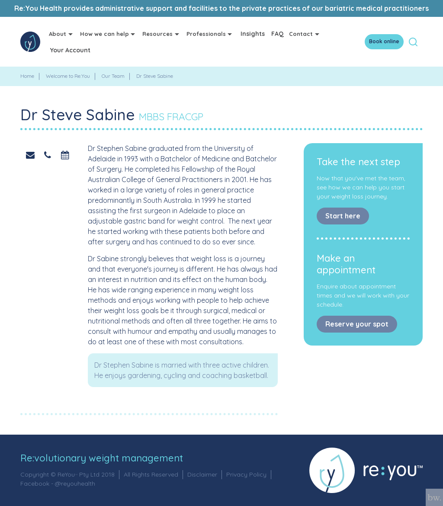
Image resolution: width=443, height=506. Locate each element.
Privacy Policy (246, 474)
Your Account (70, 50)
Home (27, 76)
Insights (253, 34)
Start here (342, 215)
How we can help (104, 33)
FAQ (277, 34)
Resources (157, 33)
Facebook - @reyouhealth (57, 483)
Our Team (113, 76)
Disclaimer (202, 474)
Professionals (206, 33)
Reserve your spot (356, 324)
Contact (301, 33)
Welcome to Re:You (68, 76)
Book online (384, 41)
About (57, 33)
